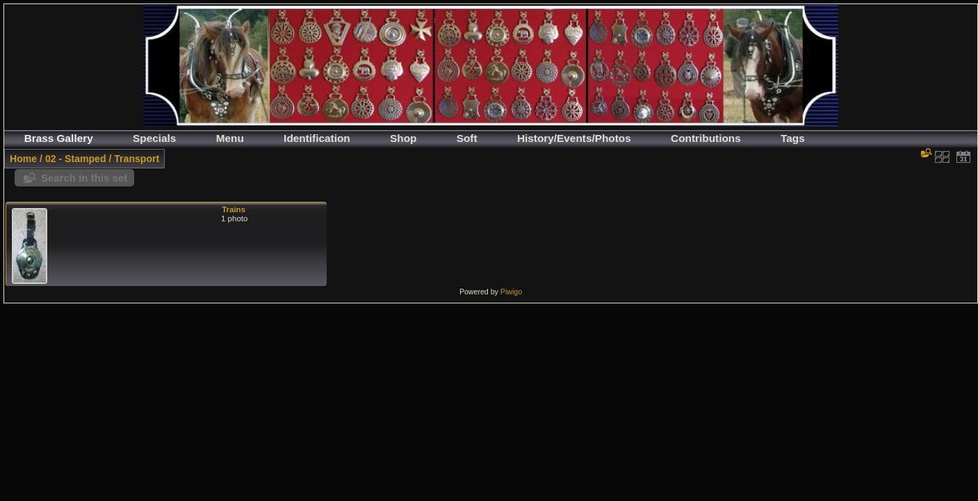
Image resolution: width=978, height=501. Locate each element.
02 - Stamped (75, 158)
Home (23, 158)
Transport (136, 158)
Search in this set (84, 178)
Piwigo (511, 291)
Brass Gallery (58, 138)
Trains (233, 209)
